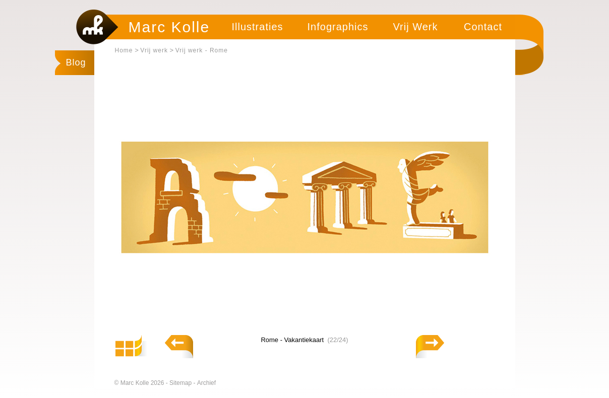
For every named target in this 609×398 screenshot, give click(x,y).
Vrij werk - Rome (201, 50)
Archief (206, 382)
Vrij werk (154, 50)
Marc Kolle (169, 27)
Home (124, 50)
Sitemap (181, 382)
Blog (76, 62)
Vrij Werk (415, 26)
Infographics (338, 26)
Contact (483, 26)
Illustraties (257, 26)
